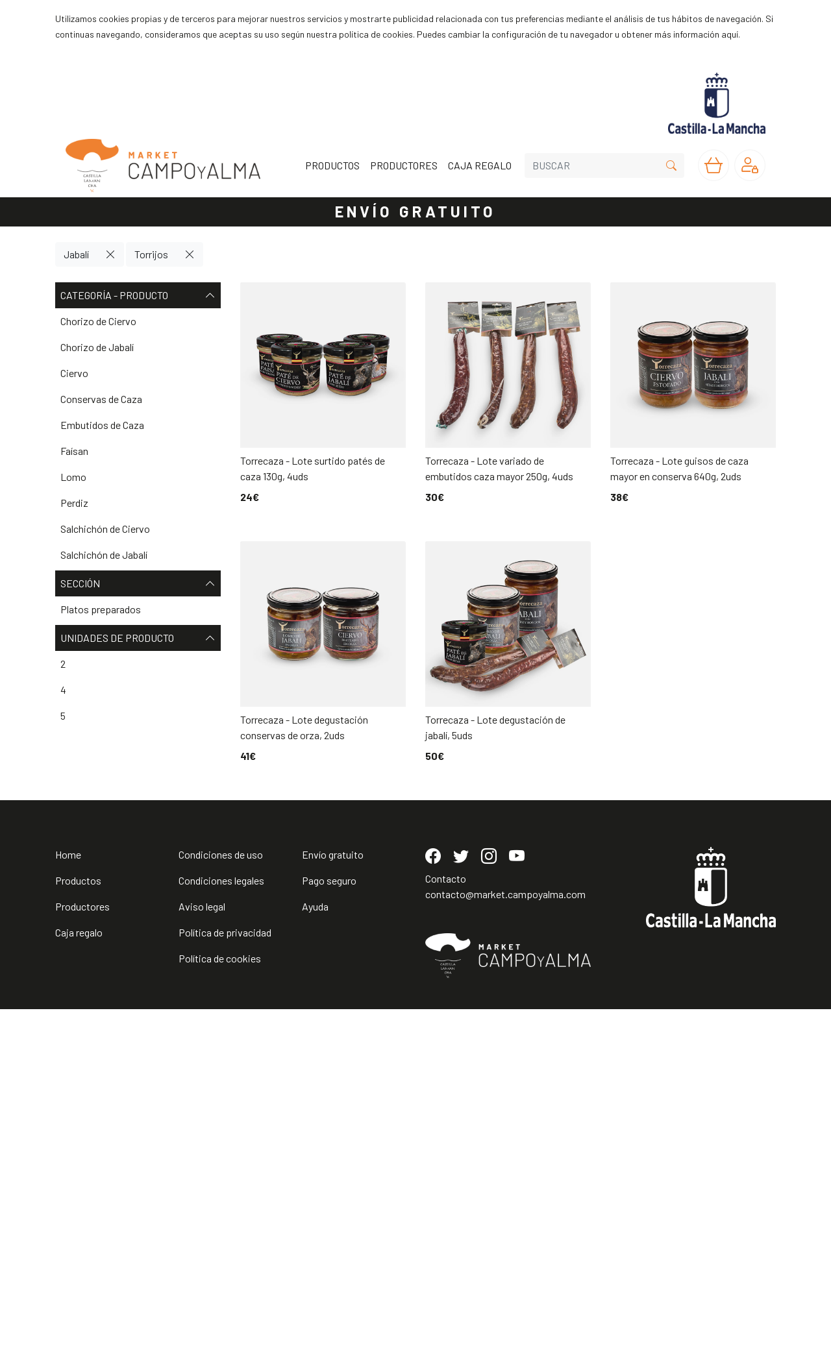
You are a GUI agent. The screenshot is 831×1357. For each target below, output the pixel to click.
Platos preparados (100, 609)
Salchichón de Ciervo (105, 528)
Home (68, 1202)
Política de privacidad (225, 1280)
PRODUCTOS (332, 165)
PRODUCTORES (404, 165)
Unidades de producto (138, 638)
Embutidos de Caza (102, 425)
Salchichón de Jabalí (103, 554)
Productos (78, 1228)
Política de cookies (220, 1306)
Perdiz (74, 502)
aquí (729, 34)
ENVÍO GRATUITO (415, 211)
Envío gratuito (333, 1202)
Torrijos (151, 254)
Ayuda (315, 1254)
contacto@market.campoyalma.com (505, 1242)
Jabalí (76, 254)
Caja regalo (79, 1280)
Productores (82, 1254)
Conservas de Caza (101, 399)
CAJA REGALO (480, 165)
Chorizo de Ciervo (98, 321)
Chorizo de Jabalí (97, 347)
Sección (138, 583)
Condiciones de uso (221, 1202)
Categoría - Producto (138, 295)
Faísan (74, 451)
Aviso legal (202, 1254)
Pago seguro (329, 1228)
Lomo (73, 477)
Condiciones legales (221, 1228)
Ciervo (74, 373)
